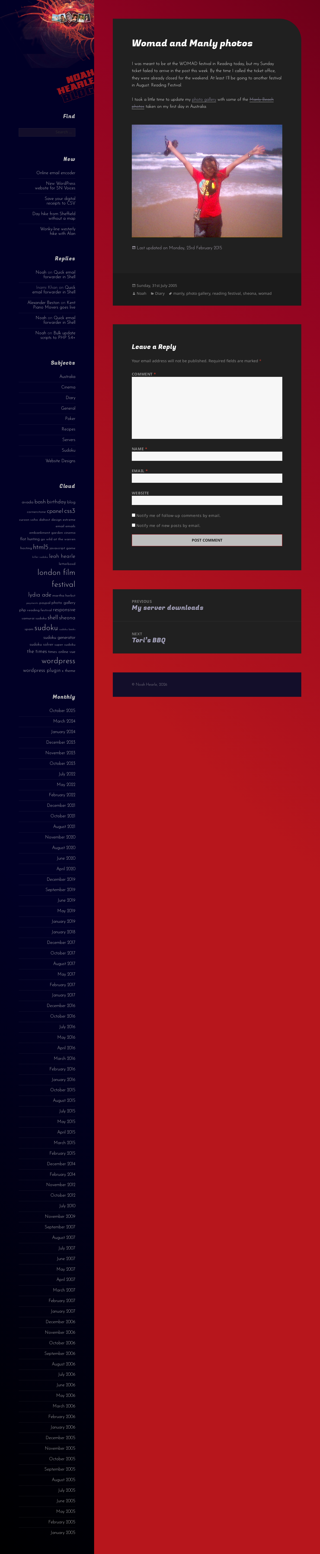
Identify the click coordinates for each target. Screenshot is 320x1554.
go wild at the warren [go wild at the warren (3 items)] (58, 539)
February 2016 (62, 1069)
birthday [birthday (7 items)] (56, 502)
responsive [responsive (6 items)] (64, 610)
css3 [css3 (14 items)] (69, 511)
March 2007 (64, 1290)
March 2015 (64, 1143)
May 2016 (66, 1037)
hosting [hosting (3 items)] (26, 548)
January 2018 (63, 932)
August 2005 (63, 1480)
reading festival (226, 293)
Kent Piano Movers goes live (54, 305)
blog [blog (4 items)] (71, 502)
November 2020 (60, 837)
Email (140, 470)
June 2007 (66, 1259)
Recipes (68, 429)
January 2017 (63, 995)
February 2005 (61, 1522)
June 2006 (65, 1385)
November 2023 (60, 753)
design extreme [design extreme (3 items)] (63, 520)
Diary (70, 398)
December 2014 (61, 1164)
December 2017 (61, 943)
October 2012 (62, 1195)
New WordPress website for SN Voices (55, 186)
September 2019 (60, 890)
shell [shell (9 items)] (53, 618)
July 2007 (66, 1248)
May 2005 (65, 1512)
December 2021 (61, 806)
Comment (144, 374)
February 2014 (62, 1175)
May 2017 (66, 974)
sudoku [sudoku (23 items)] (46, 628)
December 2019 (61, 880)
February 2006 (61, 1417)
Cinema (68, 387)
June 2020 (66, 858)
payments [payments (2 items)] (32, 603)
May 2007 (65, 1269)
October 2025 (62, 711)
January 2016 (63, 1080)
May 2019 (66, 911)
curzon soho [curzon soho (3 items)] (28, 520)
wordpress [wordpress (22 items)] (58, 661)
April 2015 (66, 1132)
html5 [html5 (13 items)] (41, 547)
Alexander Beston (43, 303)
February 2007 (62, 1301)
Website (140, 493)
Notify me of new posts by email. (168, 525)
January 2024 (63, 732)
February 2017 (62, 985)
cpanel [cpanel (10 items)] (55, 511)
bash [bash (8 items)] (40, 502)
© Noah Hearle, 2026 (149, 685)
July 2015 (67, 1111)
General (68, 408)
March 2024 (64, 721)
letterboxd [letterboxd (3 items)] (67, 564)
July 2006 (66, 1374)
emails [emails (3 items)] (70, 526)
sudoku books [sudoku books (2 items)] (67, 629)
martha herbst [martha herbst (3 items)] (63, 595)
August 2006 (63, 1364)
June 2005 (65, 1501)
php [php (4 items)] (22, 610)
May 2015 (66, 1122)
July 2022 (67, 774)
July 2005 (66, 1490)
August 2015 (64, 1101)
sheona (249, 293)
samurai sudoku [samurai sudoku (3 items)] (34, 618)
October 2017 (62, 953)
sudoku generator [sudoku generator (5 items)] (59, 637)
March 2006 (64, 1406)
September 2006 (59, 1354)
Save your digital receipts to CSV (60, 201)
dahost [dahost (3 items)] (44, 520)
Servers (68, 440)
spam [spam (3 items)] (29, 629)
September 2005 (59, 1469)
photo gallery (204, 100)
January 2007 (63, 1311)
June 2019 (66, 900)
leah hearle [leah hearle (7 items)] (62, 556)
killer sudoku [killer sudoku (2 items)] (40, 557)
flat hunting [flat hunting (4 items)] (30, 539)
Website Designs (60, 461)
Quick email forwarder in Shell (59, 274)
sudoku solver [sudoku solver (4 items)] (41, 645)
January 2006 (62, 1427)
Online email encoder (55, 173)
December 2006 (60, 1322)
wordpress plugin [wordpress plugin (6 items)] (42, 670)
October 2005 (62, 1459)
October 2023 (62, 764)
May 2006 (65, 1396)
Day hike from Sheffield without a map (53, 216)
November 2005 (60, 1448)
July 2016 (67, 1027)
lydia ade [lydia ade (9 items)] (39, 595)
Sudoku (68, 450)
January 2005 (62, 1533)
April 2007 (65, 1280)
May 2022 (66, 785)
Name (139, 448)
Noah (41, 272)
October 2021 (62, 816)
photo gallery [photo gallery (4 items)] (63, 603)
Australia (67, 377)
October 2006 (62, 1343)
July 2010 (67, 1206)
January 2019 (63, 922)
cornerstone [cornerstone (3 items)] (36, 512)
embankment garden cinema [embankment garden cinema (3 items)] (52, 533)
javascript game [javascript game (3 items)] (62, 548)
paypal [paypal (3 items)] (44, 603)
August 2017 (64, 964)
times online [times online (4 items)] (58, 652)
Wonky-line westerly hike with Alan (57, 231)
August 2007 (63, 1238)
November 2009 (60, 1217)
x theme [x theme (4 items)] (68, 671)
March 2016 (64, 1059)
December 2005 (60, 1438)
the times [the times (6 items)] (37, 651)
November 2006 (60, 1332)
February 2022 (62, 795)
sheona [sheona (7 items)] (67, 618)
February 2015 (62, 1153)
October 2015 (62, 1090)
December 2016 (61, 1006)
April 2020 (65, 869)
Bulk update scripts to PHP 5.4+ (57, 335)
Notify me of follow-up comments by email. (178, 515)
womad (265, 293)
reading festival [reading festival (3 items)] (39, 610)
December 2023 (60, 742)
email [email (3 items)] (60, 526)
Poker (70, 419)
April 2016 (66, 1048)
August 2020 (63, 848)
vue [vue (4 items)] (72, 652)
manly (178, 293)
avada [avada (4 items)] (27, 502)
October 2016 (62, 1016)
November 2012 (60, 1185)
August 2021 (64, 827)
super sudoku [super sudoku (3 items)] (65, 644)
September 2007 (60, 1227)
